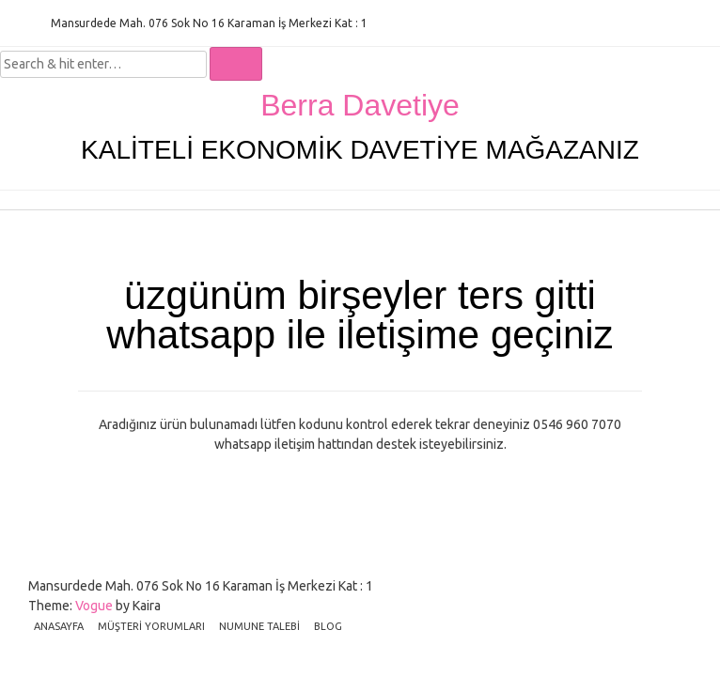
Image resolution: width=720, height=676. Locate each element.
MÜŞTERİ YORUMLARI (151, 626)
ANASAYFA (59, 626)
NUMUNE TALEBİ (259, 626)
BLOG (328, 626)
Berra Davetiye (360, 105)
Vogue (94, 605)
